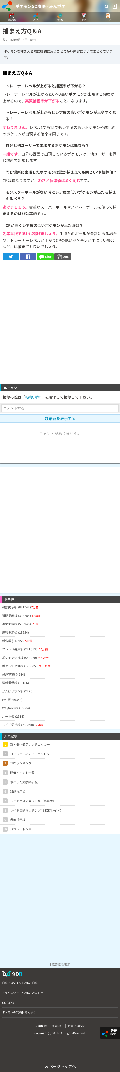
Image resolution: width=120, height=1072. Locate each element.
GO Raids (8, 1002)
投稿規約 (33, 397)
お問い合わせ (76, 1026)
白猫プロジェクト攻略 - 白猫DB (21, 983)
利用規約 (41, 1026)
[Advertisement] (60, 323)
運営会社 (57, 1026)
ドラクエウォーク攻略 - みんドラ (22, 993)
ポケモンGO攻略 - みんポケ (40, 6)
